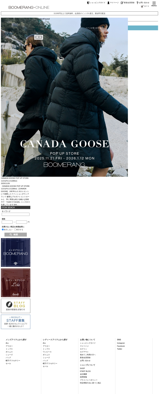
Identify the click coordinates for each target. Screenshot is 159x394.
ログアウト (84, 352)
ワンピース (47, 352)
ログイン (83, 349)
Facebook (121, 346)
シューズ (9, 355)
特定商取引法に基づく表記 (90, 383)
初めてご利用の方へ (88, 355)
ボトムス (9, 352)
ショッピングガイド (96, 3)
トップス (9, 349)
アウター (9, 346)
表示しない (8, 230)
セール (8, 363)
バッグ (8, 357)
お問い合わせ (142, 3)
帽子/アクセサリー (13, 360)
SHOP (82, 368)
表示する (19, 230)
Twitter (119, 349)
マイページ (113, 3)
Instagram (121, 343)
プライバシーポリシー (88, 380)
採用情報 (83, 377)
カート (145, 6)
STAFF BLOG (85, 371)
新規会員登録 (127, 3)
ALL (7, 343)
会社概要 (83, 374)
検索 (15, 234)
